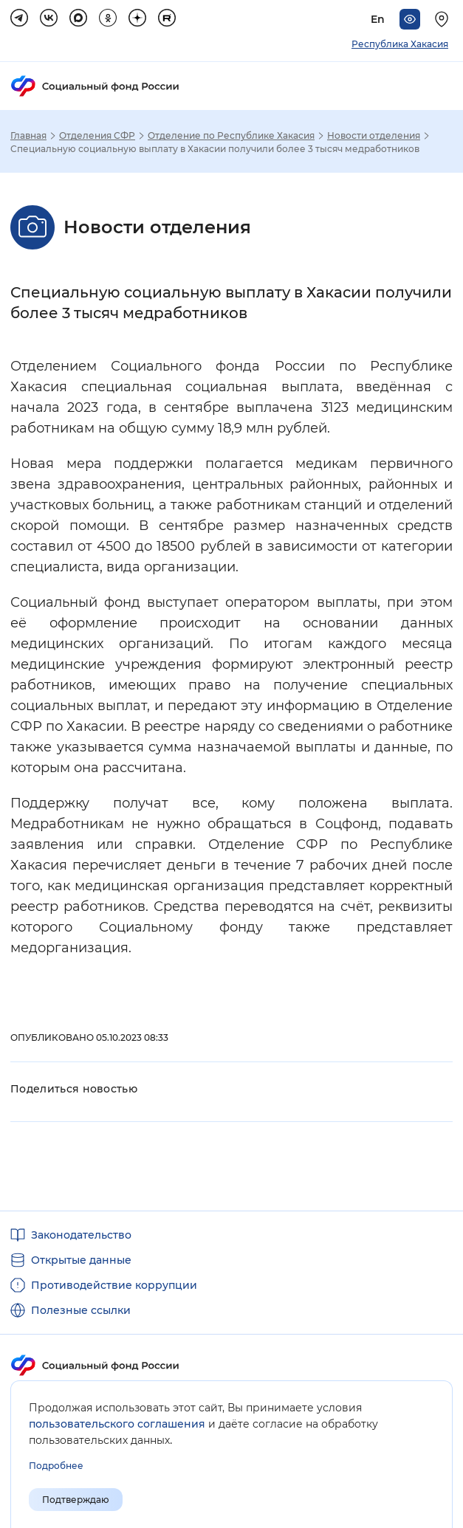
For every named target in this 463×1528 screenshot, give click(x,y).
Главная (28, 135)
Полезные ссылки (81, 1310)
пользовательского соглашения (117, 1424)
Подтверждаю (75, 1499)
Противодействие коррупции (114, 1285)
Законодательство (81, 1235)
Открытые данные (81, 1260)
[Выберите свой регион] (444, 19)
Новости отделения (373, 135)
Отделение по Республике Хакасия (231, 135)
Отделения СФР (97, 135)
